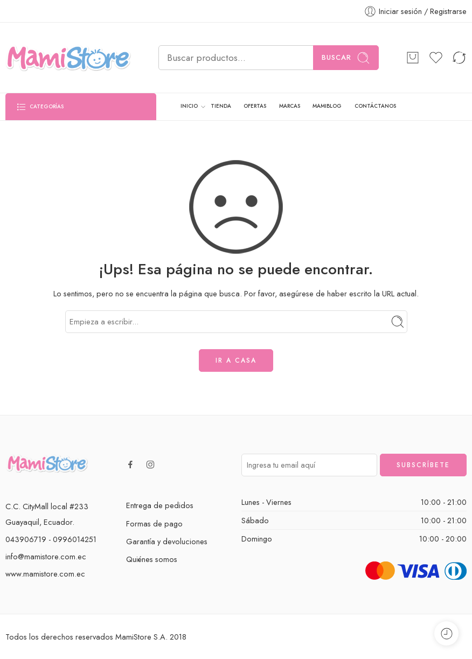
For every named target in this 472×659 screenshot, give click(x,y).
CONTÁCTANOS (375, 106)
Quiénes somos (151, 559)
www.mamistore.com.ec (45, 573)
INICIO (189, 106)
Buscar (346, 58)
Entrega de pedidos (159, 505)
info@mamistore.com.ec (45, 556)
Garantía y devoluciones (166, 541)
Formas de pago (154, 523)
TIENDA (221, 106)
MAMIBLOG (327, 106)
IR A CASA (236, 360)
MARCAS (289, 106)
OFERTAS (255, 106)
